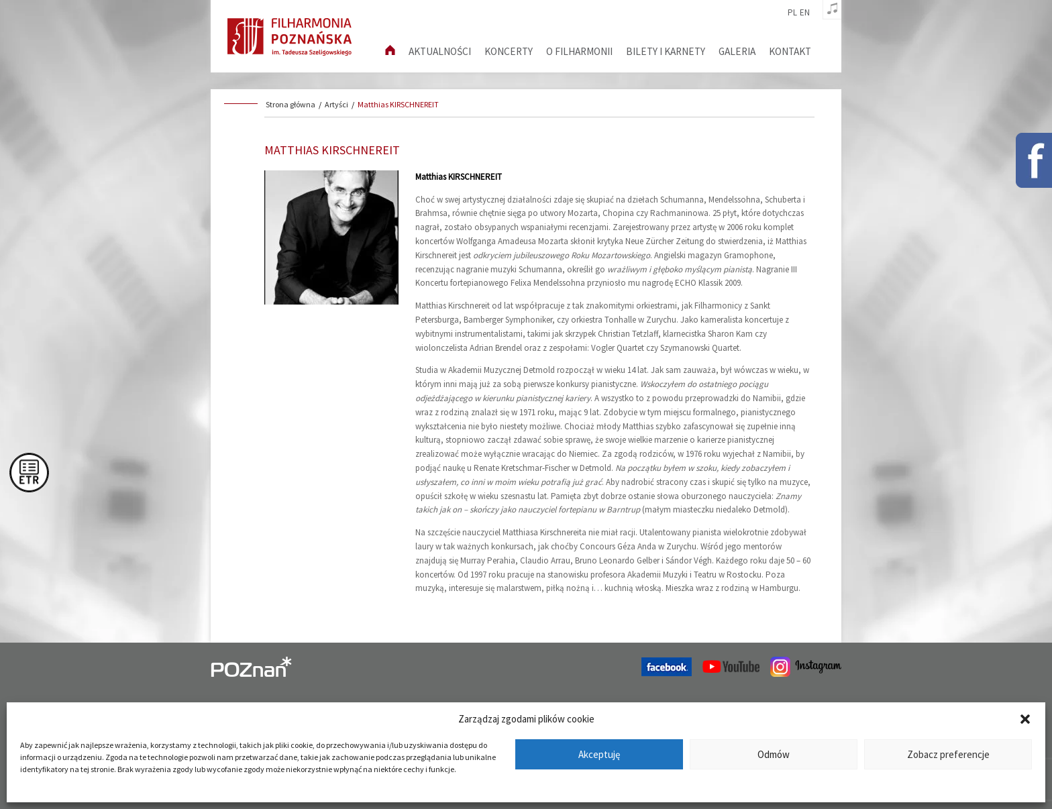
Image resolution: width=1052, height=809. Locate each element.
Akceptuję (599, 754)
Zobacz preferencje (948, 754)
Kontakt (790, 51)
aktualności (440, 51)
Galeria (737, 51)
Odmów (773, 754)
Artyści (336, 104)
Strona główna (290, 104)
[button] (1025, 719)
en (805, 12)
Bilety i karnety (665, 51)
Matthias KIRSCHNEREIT (398, 104)
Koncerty (508, 51)
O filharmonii (579, 51)
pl (792, 12)
